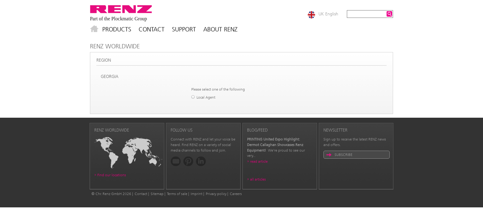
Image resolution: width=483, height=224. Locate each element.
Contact (151, 29)
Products (116, 29)
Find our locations (111, 175)
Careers (236, 194)
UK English (328, 14)
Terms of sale (177, 194)
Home (94, 29)
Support (184, 29)
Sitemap (157, 194)
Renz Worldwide (115, 46)
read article (259, 161)
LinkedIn (201, 161)
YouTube (176, 161)
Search (389, 13)
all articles (258, 179)
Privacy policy (216, 194)
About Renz (220, 29)
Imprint (196, 194)
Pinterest (188, 161)
